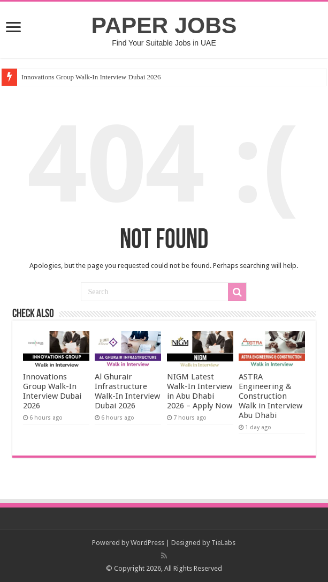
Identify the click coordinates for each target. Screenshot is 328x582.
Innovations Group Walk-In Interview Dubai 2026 (91, 77)
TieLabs (223, 543)
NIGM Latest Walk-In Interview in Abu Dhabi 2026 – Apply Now (199, 391)
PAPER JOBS (164, 25)
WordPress (147, 543)
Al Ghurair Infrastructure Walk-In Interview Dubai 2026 (127, 391)
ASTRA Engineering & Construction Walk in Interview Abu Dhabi (270, 396)
